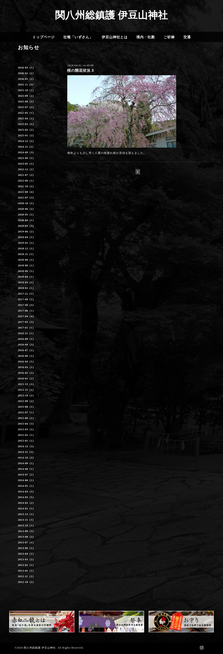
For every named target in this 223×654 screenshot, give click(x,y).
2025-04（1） (26, 118)
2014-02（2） (26, 502)
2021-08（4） (26, 192)
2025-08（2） (26, 101)
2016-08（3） (26, 344)
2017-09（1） (26, 299)
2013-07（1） (26, 542)
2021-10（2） (26, 186)
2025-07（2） (26, 107)
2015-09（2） (26, 401)
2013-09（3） (26, 531)
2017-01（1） (26, 327)
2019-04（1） (26, 237)
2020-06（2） (26, 208)
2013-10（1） (26, 525)
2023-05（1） (26, 163)
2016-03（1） (26, 367)
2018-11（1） (26, 254)
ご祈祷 (169, 37)
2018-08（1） (26, 265)
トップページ (43, 37)
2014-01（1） (26, 508)
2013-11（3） (26, 519)
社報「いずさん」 (78, 37)
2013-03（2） (26, 559)
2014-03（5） (26, 497)
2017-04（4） (26, 316)
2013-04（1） (26, 553)
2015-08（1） (26, 406)
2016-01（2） (26, 378)
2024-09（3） (26, 152)
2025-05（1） (26, 112)
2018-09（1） (26, 259)
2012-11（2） (26, 576)
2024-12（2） (26, 141)
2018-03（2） (26, 282)
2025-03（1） (26, 124)
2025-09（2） (26, 95)
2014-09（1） (26, 463)
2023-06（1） (26, 158)
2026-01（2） (26, 78)
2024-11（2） (26, 146)
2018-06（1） (26, 271)
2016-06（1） (26, 355)
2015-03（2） (26, 429)
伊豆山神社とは (115, 37)
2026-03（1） (26, 67)
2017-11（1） (26, 293)
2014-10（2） (26, 457)
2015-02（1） (26, 435)
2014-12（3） (26, 446)
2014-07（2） (26, 474)
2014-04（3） (26, 491)
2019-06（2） (26, 231)
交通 (187, 37)
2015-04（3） (26, 423)
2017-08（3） (26, 305)
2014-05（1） (26, 485)
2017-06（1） (26, 310)
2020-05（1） (26, 214)
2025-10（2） (26, 90)
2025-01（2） (26, 135)
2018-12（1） (26, 248)
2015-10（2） (26, 395)
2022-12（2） (26, 169)
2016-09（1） (26, 338)
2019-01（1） (26, 242)
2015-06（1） (26, 418)
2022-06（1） (26, 180)
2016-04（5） (26, 361)
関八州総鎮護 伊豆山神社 (111, 15)
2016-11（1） (26, 333)
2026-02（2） (26, 73)
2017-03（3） (26, 322)
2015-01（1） (26, 440)
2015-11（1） (26, 389)
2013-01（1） (26, 570)
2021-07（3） (26, 197)
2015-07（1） (26, 412)
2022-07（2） (26, 175)
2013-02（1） (26, 565)
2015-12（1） (26, 384)
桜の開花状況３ (81, 70)
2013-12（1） (26, 514)
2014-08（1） (26, 468)
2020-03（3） (26, 225)
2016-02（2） (26, 372)
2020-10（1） (26, 203)
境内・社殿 (145, 37)
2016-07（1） (26, 350)
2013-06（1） (26, 548)
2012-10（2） (26, 582)
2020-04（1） (26, 220)
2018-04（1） (26, 276)
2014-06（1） (26, 480)
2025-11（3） (26, 84)
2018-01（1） (26, 288)
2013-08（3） (26, 536)
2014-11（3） (26, 452)
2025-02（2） (26, 129)
